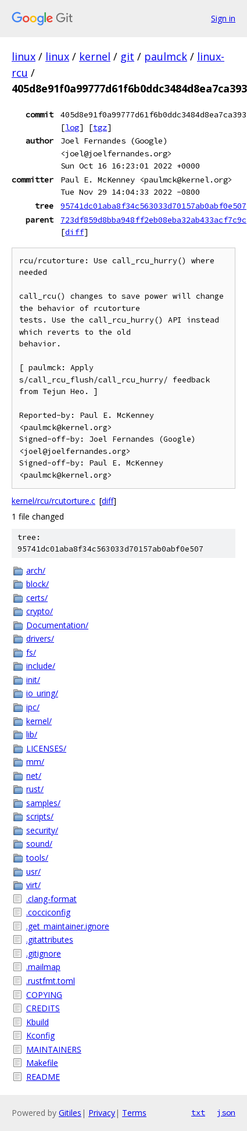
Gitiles (70, 1112)
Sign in (223, 18)
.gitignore (43, 953)
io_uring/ (42, 693)
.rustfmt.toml (50, 980)
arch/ (35, 570)
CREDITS (43, 1008)
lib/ (31, 734)
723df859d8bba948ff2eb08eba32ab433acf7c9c (153, 219)
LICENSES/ (46, 748)
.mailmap (43, 966)
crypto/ (39, 611)
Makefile (42, 1062)
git (127, 56)
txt (198, 1112)
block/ (37, 583)
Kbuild (37, 1022)
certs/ (37, 597)
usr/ (33, 871)
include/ (40, 665)
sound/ (39, 843)
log (72, 127)
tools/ (37, 857)
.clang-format (51, 898)
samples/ (43, 802)
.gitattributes (49, 939)
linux (23, 56)
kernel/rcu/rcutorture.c (53, 500)
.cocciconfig (48, 912)
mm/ (35, 761)
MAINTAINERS (53, 1049)
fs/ (31, 652)
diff (74, 232)
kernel (94, 56)
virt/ (33, 884)
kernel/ (39, 720)
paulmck (165, 56)
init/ (33, 679)
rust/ (35, 788)
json (226, 1112)
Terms (134, 1112)
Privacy (101, 1112)
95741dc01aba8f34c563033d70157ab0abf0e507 (153, 206)
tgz (100, 127)
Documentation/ (57, 625)
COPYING (44, 994)
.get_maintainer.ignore (67, 926)
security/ (42, 830)
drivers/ (40, 638)
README (43, 1076)
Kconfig (40, 1035)
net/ (33, 775)
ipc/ (33, 707)
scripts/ (39, 816)
